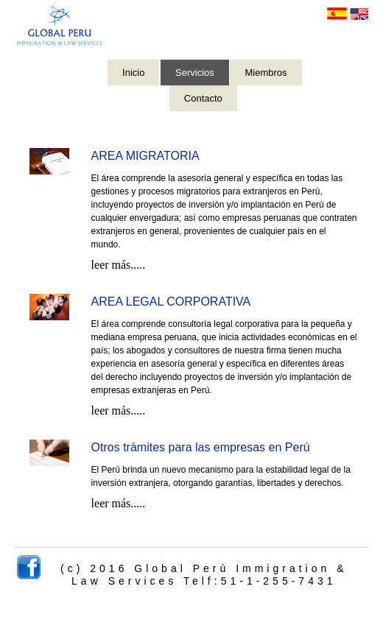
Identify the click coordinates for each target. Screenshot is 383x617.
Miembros (266, 72)
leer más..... (118, 264)
